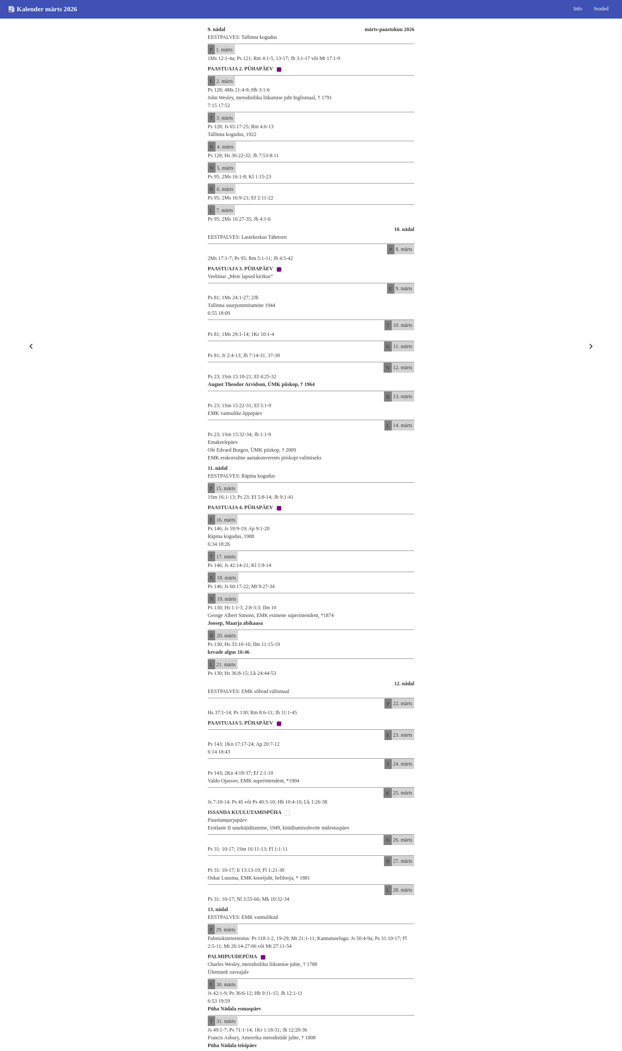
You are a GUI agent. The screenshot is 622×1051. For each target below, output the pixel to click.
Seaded (601, 9)
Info (578, 9)
